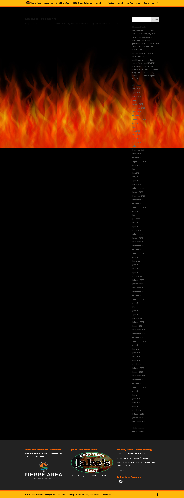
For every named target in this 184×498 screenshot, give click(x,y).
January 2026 (137, 104)
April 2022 (136, 272)
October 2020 (137, 337)
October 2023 (137, 203)
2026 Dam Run (62, 3)
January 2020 (137, 372)
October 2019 (137, 383)
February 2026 (138, 100)
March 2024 (137, 184)
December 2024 (138, 150)
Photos (111, 3)
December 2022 (138, 242)
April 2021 (136, 314)
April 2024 (136, 180)
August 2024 (137, 165)
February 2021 (138, 322)
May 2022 (136, 268)
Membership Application (129, 3)
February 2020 (138, 368)
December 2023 (138, 196)
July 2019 (136, 395)
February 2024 (138, 188)
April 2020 (136, 360)
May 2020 (136, 356)
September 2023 (139, 207)
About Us (48, 3)
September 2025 (139, 119)
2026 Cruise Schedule (82, 3)
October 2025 (137, 115)
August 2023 (137, 211)
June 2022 (136, 264)
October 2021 (137, 295)
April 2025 (136, 138)
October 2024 (137, 157)
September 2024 (139, 161)
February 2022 (138, 280)
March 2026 (137, 96)
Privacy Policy (68, 494)
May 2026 (136, 89)
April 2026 (136, 92)
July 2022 (136, 261)
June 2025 (136, 131)
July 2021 (136, 307)
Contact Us (149, 3)
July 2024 (136, 169)
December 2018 (138, 421)
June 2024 (136, 173)
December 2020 (138, 330)
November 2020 (138, 333)
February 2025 (138, 146)
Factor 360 (106, 494)
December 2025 (138, 108)
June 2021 (136, 310)
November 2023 (138, 200)
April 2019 (136, 406)
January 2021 (137, 326)
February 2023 (138, 234)
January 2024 (137, 192)
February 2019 (138, 414)
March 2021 (137, 318)
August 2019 (137, 391)
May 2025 (136, 134)
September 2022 (139, 253)
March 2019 (137, 410)
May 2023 (136, 222)
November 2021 (138, 291)
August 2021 (137, 303)
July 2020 (136, 349)
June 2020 (136, 353)
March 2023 (137, 230)
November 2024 (138, 154)
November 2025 (138, 112)
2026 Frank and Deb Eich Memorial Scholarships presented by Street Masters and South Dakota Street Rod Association (145, 43)
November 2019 (138, 379)
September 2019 (139, 387)
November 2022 (138, 245)
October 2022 (137, 249)
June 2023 (136, 219)
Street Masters (138, 432)
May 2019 (136, 402)
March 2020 (137, 364)
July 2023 (136, 215)
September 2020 (139, 341)
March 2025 (137, 142)
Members (100, 3)
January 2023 (137, 238)
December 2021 (138, 287)
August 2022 (137, 257)
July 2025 (136, 127)
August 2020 (137, 345)
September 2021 (139, 299)
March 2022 (137, 276)
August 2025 (137, 123)
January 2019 (137, 418)
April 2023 (136, 226)
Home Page (36, 3)
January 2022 (137, 284)
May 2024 (136, 177)
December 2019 (138, 376)
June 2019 (136, 398)
